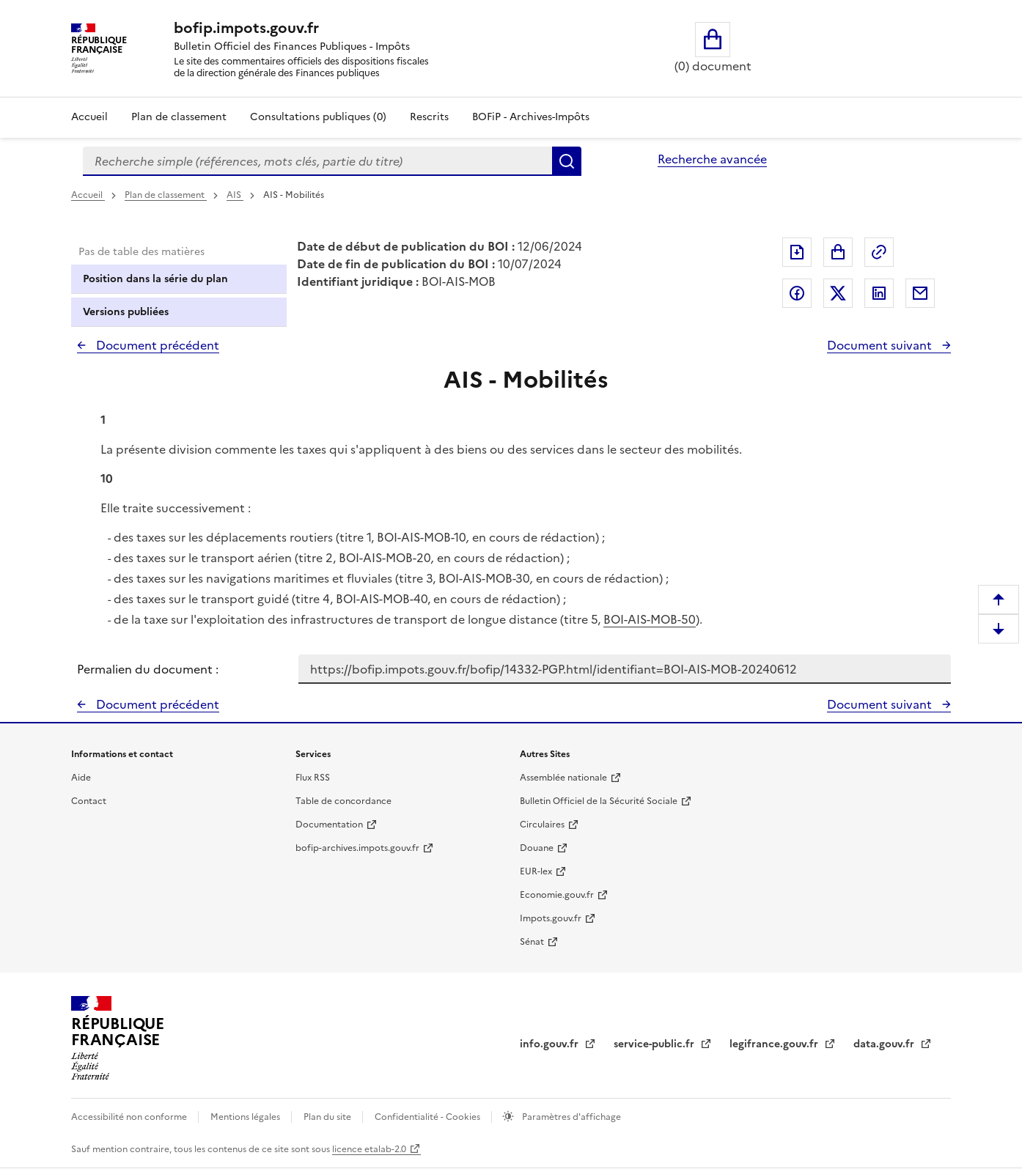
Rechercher (566, 161)
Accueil (89, 117)
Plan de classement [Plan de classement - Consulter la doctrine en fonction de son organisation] (179, 117)
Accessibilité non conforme (130, 1117)
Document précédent (156, 345)
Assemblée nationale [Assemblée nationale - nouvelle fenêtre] (563, 777)
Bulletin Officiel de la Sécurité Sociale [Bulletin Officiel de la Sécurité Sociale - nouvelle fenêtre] (598, 801)
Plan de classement (166, 195)
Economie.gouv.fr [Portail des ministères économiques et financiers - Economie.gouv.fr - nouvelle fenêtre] (557, 894)
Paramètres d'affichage (570, 1117)
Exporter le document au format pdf (797, 252)
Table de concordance (343, 801)
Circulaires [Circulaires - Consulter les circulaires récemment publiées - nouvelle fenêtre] (542, 824)
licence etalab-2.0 (369, 1149)
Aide (81, 777)
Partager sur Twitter (838, 293)
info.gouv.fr (550, 1044)
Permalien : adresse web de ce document (879, 252)
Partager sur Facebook (797, 293)
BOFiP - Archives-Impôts (530, 117)
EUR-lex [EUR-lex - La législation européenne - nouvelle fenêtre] (536, 871)
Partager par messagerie (920, 293)
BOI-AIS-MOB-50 (649, 619)
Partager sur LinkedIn (879, 293)
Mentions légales (246, 1117)
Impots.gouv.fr (550, 918)
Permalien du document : (147, 669)
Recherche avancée (712, 159)
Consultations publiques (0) (318, 117)
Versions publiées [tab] (126, 312)
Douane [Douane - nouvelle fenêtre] (537, 848)
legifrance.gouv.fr (775, 1044)
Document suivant (881, 345)
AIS (235, 195)
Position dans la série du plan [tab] (155, 279)
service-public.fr (655, 1044)
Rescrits (429, 117)
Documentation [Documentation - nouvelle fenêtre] (329, 824)
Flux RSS (312, 777)
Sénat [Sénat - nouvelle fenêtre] (532, 941)
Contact (88, 801)
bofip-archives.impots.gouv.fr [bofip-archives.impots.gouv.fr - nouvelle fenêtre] (357, 848)
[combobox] (317, 161)
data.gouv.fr (885, 1044)
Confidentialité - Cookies (428, 1117)
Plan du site (328, 1117)
